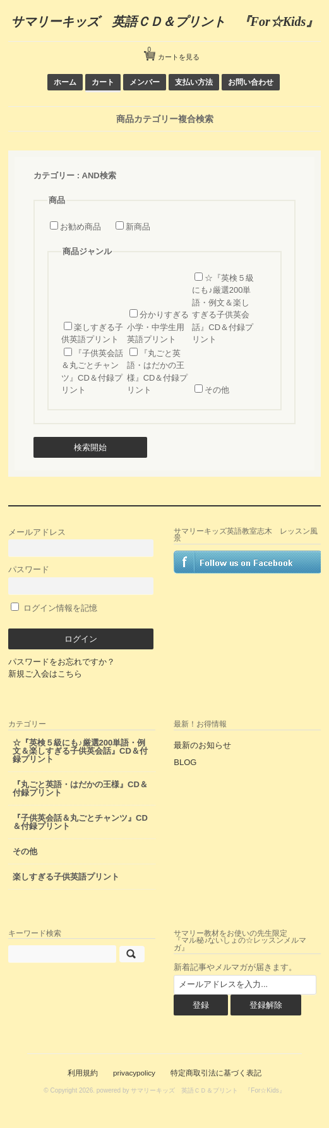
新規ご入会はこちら (45, 673)
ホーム (65, 82)
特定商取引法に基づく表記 (215, 1073)
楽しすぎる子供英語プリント (66, 876)
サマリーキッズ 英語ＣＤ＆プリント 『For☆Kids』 (165, 21)
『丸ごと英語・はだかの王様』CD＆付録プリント (80, 788)
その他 (217, 390)
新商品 (138, 226)
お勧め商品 (80, 226)
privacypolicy (134, 1073)
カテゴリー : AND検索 (74, 175)
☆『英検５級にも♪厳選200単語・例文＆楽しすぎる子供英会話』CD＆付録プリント (80, 751)
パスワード (80, 579)
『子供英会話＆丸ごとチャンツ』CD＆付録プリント (80, 822)
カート (103, 82)
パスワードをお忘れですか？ (61, 661)
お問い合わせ (250, 82)
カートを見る (174, 52)
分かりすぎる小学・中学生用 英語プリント (158, 327)
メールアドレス (80, 542)
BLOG (185, 762)
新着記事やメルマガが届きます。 (235, 967)
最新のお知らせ (202, 745)
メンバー (144, 82)
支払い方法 (194, 82)
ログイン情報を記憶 (54, 608)
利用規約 (83, 1073)
